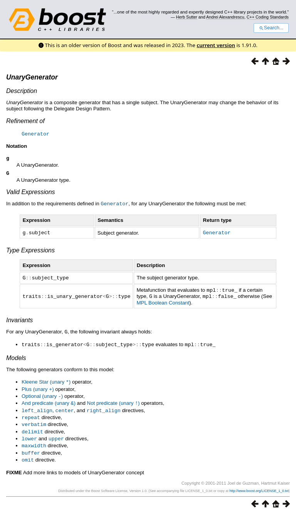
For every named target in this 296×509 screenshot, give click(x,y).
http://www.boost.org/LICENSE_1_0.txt (259, 485)
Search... (271, 27)
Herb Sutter (186, 17)
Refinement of (25, 121)
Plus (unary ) (38, 387)
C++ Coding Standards (268, 17)
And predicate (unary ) (49, 400)
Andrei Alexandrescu (225, 17)
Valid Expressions (30, 193)
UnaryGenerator (32, 77)
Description (21, 91)
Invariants (19, 319)
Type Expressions (30, 250)
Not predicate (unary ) (113, 400)
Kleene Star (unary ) (46, 380)
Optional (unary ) (42, 394)
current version (216, 45)
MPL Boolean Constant (162, 302)
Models (16, 356)
